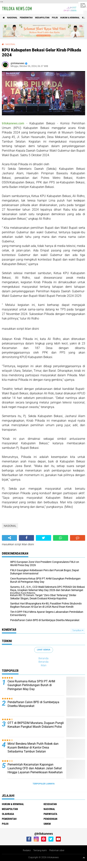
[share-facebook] (26, 538)
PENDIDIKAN (50, 818)
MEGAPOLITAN (42, 17)
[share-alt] (9, 538)
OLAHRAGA (8, 813)
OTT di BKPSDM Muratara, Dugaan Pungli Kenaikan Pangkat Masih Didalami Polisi (36, 725)
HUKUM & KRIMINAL (70, 17)
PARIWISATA (50, 813)
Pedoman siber (56, 850)
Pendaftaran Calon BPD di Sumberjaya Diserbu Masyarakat (33, 704)
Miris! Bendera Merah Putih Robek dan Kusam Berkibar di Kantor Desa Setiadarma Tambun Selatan (33, 747)
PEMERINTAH (26, 17)
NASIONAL (12, 17)
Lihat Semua (43, 649)
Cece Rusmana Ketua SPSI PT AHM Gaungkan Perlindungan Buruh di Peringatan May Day (31, 685)
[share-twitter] (43, 538)
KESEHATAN (50, 804)
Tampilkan (77, 630)
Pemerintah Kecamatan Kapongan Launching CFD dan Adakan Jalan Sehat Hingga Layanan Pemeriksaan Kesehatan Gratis (35, 770)
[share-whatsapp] (60, 538)
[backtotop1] (84, 857)
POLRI (55, 17)
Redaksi (27, 850)
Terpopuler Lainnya (44, 784)
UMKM (47, 823)
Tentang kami (40, 850)
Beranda (43, 658)
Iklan (43, 665)
